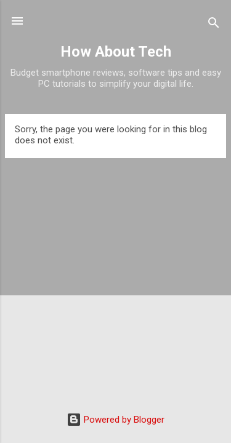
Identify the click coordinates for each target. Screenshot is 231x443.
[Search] (213, 25)
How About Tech (115, 51)
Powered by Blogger (115, 419)
